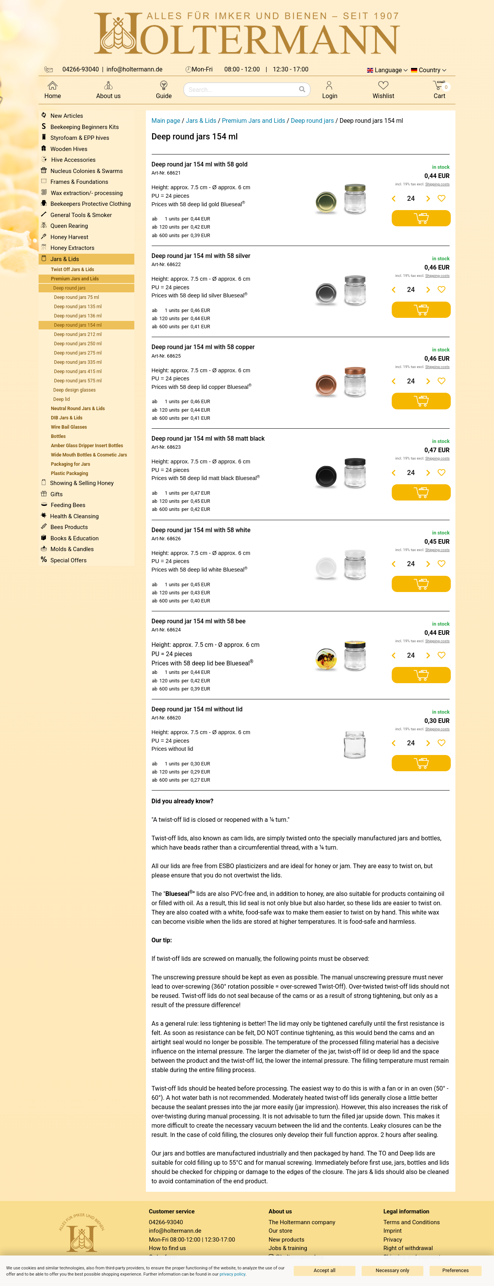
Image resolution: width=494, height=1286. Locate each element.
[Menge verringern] (393, 198)
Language (388, 70)
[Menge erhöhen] (428, 198)
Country (429, 70)
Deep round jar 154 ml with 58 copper (203, 347)
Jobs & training (288, 1248)
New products (287, 1239)
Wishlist (383, 89)
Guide (164, 89)
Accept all (324, 1270)
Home (52, 89)
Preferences (455, 1270)
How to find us (167, 1248)
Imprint (392, 1230)
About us (108, 89)
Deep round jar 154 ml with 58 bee (199, 621)
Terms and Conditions (411, 1222)
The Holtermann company (302, 1222)
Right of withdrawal (408, 1248)
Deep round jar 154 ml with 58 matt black (208, 438)
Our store (280, 1230)
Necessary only (392, 1270)
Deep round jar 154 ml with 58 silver (201, 256)
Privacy (392, 1239)
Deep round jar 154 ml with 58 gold (200, 164)
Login (329, 89)
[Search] (302, 89)
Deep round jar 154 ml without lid (197, 709)
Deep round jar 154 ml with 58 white (201, 530)
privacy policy (232, 1274)
